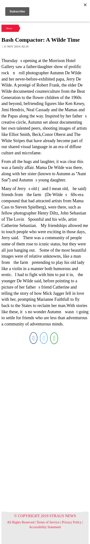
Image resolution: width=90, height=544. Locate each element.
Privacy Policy (72, 522)
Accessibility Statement (45, 527)
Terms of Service (47, 522)
